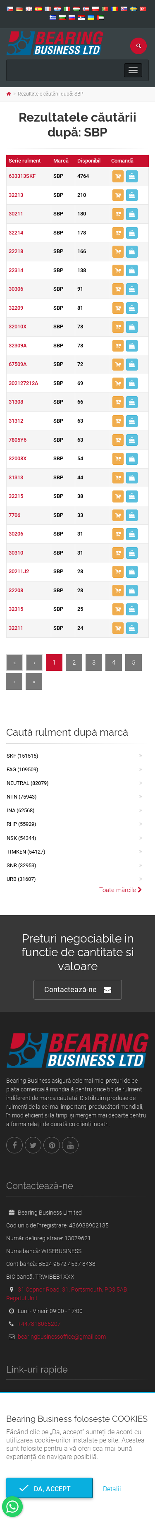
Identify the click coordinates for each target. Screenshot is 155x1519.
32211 (16, 628)
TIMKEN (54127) (26, 852)
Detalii (112, 1489)
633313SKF (22, 176)
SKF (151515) (22, 756)
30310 (16, 553)
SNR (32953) (21, 865)
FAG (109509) (22, 769)
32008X (17, 458)
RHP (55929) (21, 824)
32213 (16, 195)
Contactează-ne (77, 990)
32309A (18, 345)
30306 (16, 289)
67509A (18, 364)
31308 (16, 402)
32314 (16, 270)
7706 (14, 515)
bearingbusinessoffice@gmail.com (62, 1336)
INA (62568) (21, 810)
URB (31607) (21, 879)
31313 (16, 477)
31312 (16, 421)
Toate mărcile (120, 890)
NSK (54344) (21, 838)
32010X (17, 326)
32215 (16, 496)
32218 (16, 251)
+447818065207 (39, 1323)
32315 (16, 609)
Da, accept (50, 1489)
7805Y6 (17, 440)
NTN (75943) (22, 797)
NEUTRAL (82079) (28, 783)
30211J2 (19, 571)
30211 (16, 214)
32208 (16, 590)
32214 (16, 233)
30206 (16, 534)
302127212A (23, 383)
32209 (16, 308)
